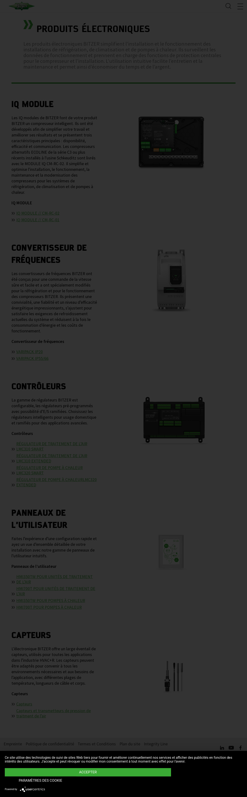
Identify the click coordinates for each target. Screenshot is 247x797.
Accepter (88, 780)
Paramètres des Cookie (206, 780)
